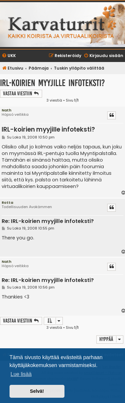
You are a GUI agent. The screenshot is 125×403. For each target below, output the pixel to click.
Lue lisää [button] (21, 374)
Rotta (7, 202)
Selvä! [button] (37, 391)
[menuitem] (9, 55)
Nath (7, 110)
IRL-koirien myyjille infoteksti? (52, 83)
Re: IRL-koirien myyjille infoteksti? (48, 221)
